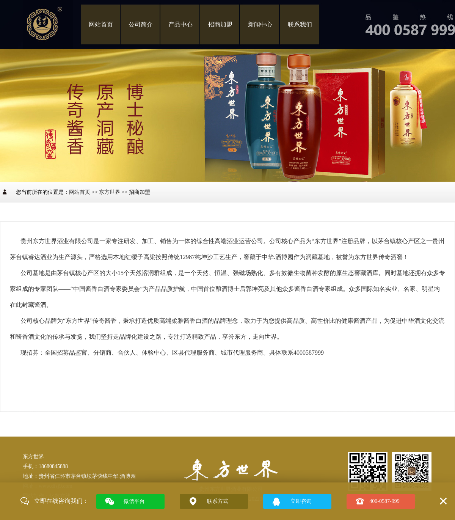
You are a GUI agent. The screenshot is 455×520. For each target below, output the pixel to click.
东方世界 (109, 192)
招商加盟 (220, 24)
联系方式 (217, 501)
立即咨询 (301, 501)
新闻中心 (260, 24)
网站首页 (101, 24)
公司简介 (141, 24)
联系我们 (300, 24)
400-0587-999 (384, 501)
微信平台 (134, 501)
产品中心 (180, 24)
